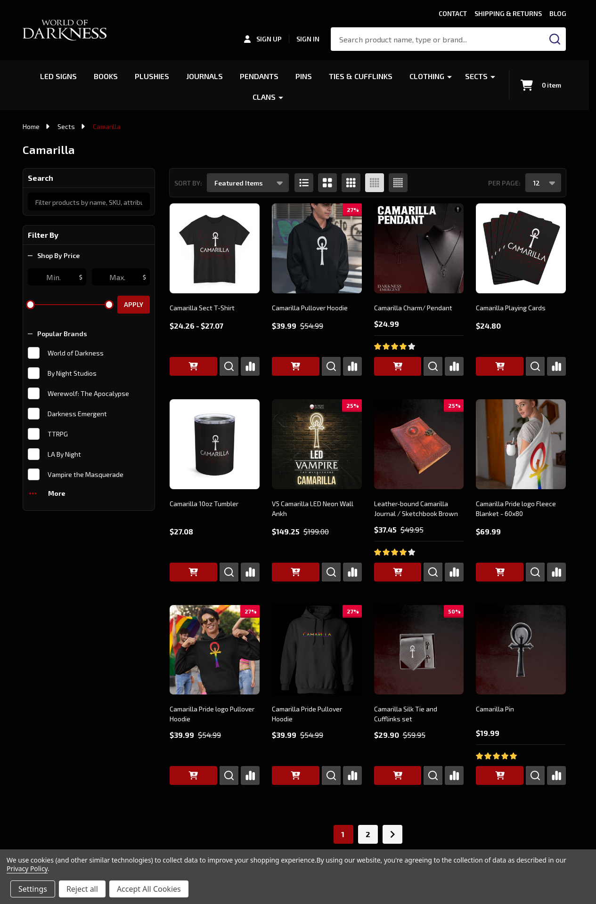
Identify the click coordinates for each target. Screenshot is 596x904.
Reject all (82, 889)
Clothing (426, 76)
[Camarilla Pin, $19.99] (521, 650)
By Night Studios (72, 373)
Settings (32, 889)
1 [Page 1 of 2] (342, 834)
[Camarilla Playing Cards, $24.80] (521, 248)
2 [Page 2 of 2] (368, 834)
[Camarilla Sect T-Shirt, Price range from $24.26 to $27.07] (215, 248)
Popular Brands (57, 334)
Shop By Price (54, 255)
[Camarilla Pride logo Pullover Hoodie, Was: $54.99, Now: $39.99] (215, 650)
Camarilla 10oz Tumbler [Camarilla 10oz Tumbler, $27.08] (204, 504)
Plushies (152, 76)
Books (106, 76)
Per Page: (504, 183)
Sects (476, 76)
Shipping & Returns (508, 13)
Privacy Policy (27, 868)
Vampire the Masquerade (85, 474)
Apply (133, 304)
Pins (303, 76)
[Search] (555, 39)
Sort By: (188, 183)
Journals (204, 76)
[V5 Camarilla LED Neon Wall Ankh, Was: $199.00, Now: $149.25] (317, 444)
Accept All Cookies (149, 889)
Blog (557, 13)
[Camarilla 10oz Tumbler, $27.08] (215, 444)
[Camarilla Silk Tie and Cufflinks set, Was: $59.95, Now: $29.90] (419, 650)
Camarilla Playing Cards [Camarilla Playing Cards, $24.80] (511, 308)
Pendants (259, 76)
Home (31, 126)
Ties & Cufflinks (360, 76)
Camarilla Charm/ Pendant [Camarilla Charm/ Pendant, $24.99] (413, 308)
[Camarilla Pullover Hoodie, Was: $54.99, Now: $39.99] (317, 248)
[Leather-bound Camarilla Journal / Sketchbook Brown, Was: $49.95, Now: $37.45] (419, 444)
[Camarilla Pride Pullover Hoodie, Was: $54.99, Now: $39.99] (317, 650)
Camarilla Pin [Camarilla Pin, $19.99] (495, 709)
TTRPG (58, 434)
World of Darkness (76, 353)
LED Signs (58, 76)
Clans (264, 96)
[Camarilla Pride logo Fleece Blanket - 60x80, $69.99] (521, 444)
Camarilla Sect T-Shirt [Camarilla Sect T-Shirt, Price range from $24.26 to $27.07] (202, 308)
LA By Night (64, 454)
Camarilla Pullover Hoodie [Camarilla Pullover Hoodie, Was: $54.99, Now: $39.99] (310, 308)
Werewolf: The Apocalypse (88, 393)
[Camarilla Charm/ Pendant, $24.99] (419, 248)
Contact (453, 13)
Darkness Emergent (77, 414)
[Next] (392, 834)
